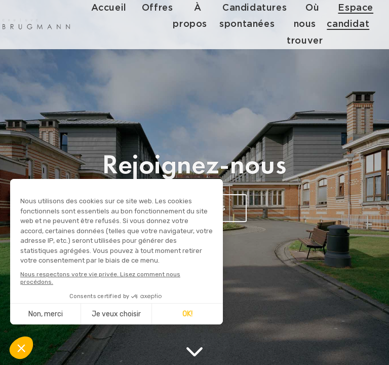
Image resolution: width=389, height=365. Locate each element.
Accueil (110, 8)
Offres (158, 8)
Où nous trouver (306, 24)
